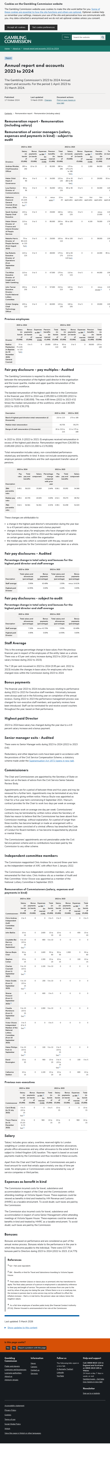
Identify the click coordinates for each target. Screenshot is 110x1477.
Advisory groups (11, 1379)
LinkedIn (60, 1372)
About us (16, 49)
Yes (9, 1347)
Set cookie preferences (43, 27)
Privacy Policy (10, 1410)
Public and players (12, 1366)
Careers (34, 1367)
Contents (8, 114)
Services (34, 1373)
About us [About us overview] (8, 1376)
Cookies (8, 1415)
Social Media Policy (13, 1424)
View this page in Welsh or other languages (23, 1433)
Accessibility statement (14, 1405)
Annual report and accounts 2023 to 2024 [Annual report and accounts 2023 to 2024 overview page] (41, 49)
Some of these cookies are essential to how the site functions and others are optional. (52, 11)
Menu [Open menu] (66, 37)
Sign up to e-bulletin (91, 1393)
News (33, 1363)
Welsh (7, 1428)
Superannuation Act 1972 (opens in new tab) (51, 761)
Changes (48, 100)
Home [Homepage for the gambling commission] (7, 49)
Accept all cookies (16, 27)
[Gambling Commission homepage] (18, 42)
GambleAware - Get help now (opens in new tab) (93, 1380)
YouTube (60, 1376)
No (15, 1347)
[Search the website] (102, 37)
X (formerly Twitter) (65, 1369)
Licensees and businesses (15, 1369)
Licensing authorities (13, 1373)
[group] (42, 1328)
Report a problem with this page (33, 1347)
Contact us (35, 1370)
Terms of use (10, 1419)
